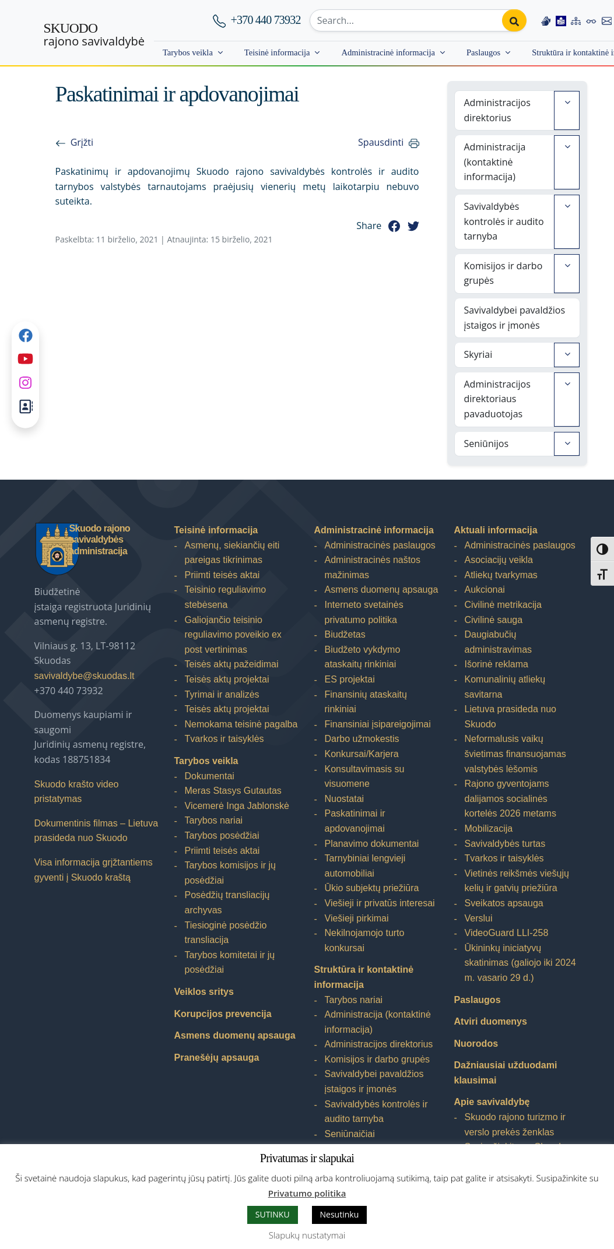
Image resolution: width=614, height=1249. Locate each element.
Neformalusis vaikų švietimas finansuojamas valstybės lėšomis (515, 753)
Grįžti (82, 142)
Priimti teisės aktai (222, 575)
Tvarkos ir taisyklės (224, 739)
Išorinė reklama (496, 664)
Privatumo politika (307, 1193)
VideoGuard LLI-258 (507, 933)
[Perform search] (514, 20)
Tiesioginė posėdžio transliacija (226, 932)
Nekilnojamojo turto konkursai (365, 940)
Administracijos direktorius (497, 110)
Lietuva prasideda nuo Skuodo (510, 716)
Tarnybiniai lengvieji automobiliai (365, 865)
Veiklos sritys (204, 992)
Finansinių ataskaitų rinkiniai (366, 702)
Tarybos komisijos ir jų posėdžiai (230, 872)
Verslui (479, 918)
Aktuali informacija (496, 530)
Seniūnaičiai (350, 1134)
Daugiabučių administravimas (498, 642)
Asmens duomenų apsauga (235, 1035)
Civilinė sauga (494, 620)
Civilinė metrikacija (503, 605)
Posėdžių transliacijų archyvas (227, 902)
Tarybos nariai (214, 820)
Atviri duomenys (490, 1021)
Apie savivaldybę (492, 1102)
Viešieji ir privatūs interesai (380, 903)
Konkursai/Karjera (362, 754)
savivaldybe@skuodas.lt (84, 676)
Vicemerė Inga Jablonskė (237, 806)
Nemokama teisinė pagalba (241, 724)
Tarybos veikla (188, 52)
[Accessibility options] (591, 20)
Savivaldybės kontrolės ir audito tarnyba (504, 221)
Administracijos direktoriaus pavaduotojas (497, 399)
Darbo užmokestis (362, 739)
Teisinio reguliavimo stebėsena (225, 597)
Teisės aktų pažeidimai (232, 664)
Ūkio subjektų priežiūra (372, 888)
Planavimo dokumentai (372, 844)
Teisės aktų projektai (227, 679)
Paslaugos (483, 52)
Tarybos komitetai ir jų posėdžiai (230, 962)
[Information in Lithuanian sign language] (546, 20)
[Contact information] (607, 20)
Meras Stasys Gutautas (233, 791)
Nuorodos (476, 1044)
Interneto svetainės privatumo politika (364, 612)
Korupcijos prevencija (223, 1014)
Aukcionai (485, 589)
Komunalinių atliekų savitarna (505, 686)
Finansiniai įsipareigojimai (378, 724)
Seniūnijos (486, 443)
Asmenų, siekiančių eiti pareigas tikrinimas (232, 552)
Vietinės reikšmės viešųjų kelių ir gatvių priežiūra (517, 880)
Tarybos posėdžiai (222, 835)
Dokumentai (209, 776)
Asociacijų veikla (499, 560)
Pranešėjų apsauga (216, 1057)
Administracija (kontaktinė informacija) (495, 161)
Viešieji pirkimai (357, 918)
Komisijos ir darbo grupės (503, 273)
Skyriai (478, 354)
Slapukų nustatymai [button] (307, 1235)
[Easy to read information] (561, 20)
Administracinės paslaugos (380, 545)
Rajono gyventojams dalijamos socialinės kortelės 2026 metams (510, 798)
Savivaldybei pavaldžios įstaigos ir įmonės (515, 318)
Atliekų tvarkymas (501, 575)
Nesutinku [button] (339, 1214)
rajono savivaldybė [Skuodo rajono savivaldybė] (94, 34)
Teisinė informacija (277, 52)
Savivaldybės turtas (505, 844)
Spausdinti (381, 142)
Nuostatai (344, 799)
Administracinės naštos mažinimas (373, 567)
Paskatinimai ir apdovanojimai (355, 820)
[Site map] (576, 20)
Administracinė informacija (388, 52)
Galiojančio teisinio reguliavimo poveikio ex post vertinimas (233, 635)
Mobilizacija (489, 828)
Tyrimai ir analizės (222, 694)
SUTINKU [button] (272, 1214)
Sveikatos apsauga (504, 903)
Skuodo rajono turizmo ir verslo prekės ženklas (515, 1124)
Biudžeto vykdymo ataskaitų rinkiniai (363, 657)
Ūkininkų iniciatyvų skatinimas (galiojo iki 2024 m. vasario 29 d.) (520, 963)
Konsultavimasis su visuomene (365, 776)
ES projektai (350, 679)
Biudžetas (345, 634)
